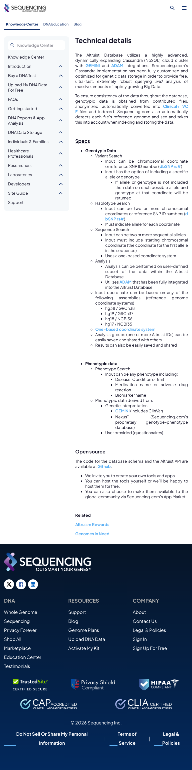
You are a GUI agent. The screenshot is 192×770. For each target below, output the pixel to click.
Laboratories (20, 174)
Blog (78, 24)
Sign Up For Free (150, 648)
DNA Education (55, 24)
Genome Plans (83, 630)
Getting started (22, 108)
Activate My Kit (84, 648)
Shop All (12, 639)
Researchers (20, 165)
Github (104, 466)
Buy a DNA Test (22, 75)
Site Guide (18, 193)
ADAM (117, 65)
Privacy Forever (20, 630)
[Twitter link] (9, 584)
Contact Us (145, 621)
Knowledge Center (22, 24)
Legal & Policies (149, 630)
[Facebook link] (21, 584)
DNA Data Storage (25, 132)
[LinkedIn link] (33, 584)
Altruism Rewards (92, 524)
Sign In (140, 639)
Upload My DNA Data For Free (27, 87)
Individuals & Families (28, 141)
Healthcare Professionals (20, 153)
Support (16, 202)
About (139, 612)
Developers (19, 183)
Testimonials (17, 666)
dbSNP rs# (170, 166)
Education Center (22, 657)
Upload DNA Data (86, 639)
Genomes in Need (92, 533)
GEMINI (93, 65)
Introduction (19, 66)
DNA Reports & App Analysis (26, 120)
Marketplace (17, 648)
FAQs (13, 99)
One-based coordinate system (125, 329)
